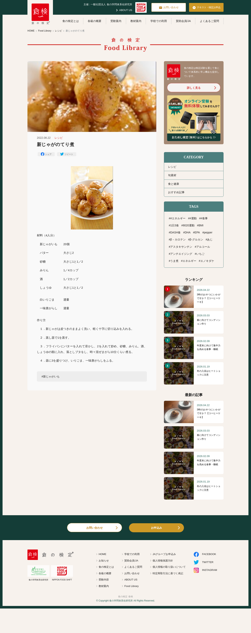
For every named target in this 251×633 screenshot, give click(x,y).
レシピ (172, 166)
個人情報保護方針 (163, 560)
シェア (46, 154)
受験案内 (115, 21)
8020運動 (189, 225)
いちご (200, 253)
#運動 (193, 218)
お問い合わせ (169, 7)
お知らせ (104, 560)
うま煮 (174, 260)
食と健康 (173, 183)
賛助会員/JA (183, 21)
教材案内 (135, 21)
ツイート (66, 154)
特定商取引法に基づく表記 (168, 573)
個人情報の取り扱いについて (169, 566)
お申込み (156, 527)
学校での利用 (158, 21)
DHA (188, 232)
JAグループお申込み (164, 554)
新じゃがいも (51, 376)
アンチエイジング (181, 253)
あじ (210, 239)
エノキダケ (207, 260)
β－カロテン (178, 239)
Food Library (131, 586)
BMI (200, 225)
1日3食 (174, 225)
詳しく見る (194, 87)
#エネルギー (178, 218)
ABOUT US (123, 10)
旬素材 (172, 175)
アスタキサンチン (181, 246)
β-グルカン (196, 239)
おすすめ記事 (176, 192)
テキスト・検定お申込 (206, 7)
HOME (102, 554)
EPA (197, 232)
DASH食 (175, 232)
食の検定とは (70, 21)
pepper (208, 232)
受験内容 (104, 579)
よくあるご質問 (209, 21)
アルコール (203, 246)
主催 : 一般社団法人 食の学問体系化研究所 (108, 4)
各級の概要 (94, 21)
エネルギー (189, 260)
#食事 (204, 218)
